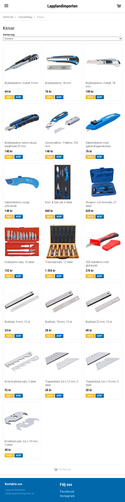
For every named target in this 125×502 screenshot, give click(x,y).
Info (9, 97)
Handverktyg (25, 17)
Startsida (8, 17)
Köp (18, 97)
